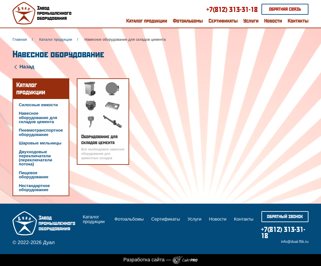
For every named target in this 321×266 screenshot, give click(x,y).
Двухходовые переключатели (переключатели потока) (35, 158)
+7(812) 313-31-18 (232, 9)
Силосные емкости (38, 104)
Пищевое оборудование (33, 174)
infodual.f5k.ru (294, 241)
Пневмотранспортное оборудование (41, 132)
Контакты (298, 20)
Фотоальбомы (188, 20)
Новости (273, 20)
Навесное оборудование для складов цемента (38, 117)
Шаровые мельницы (40, 143)
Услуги (250, 20)
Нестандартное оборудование (34, 187)
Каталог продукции (146, 20)
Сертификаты (223, 20)
